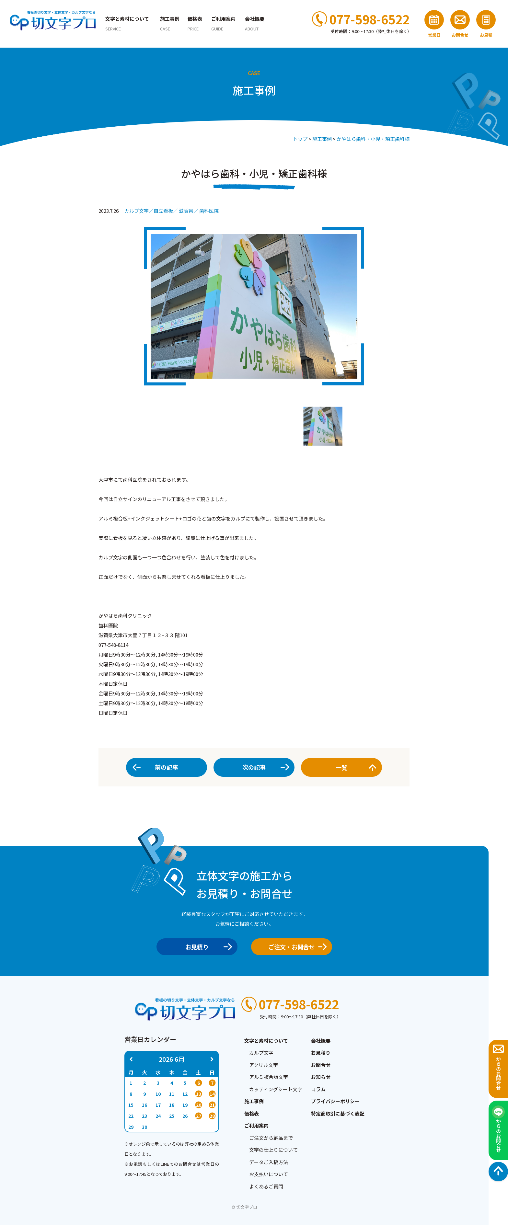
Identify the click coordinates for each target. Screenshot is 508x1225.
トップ (300, 138)
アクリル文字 (263, 1064)
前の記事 (166, 767)
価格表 (195, 23)
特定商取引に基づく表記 (337, 1113)
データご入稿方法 (268, 1162)
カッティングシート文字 (275, 1089)
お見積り (206, 947)
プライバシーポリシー (335, 1101)
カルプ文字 (261, 1052)
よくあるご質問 (266, 1186)
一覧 (354, 767)
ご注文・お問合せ (295, 947)
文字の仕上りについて (273, 1149)
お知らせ (320, 1076)
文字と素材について (127, 23)
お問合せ (320, 1064)
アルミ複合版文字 (268, 1076)
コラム (318, 1089)
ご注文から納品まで (271, 1137)
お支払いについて (268, 1174)
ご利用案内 (223, 23)
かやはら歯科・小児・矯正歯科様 (373, 138)
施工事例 (169, 23)
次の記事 (254, 767)
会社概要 (254, 23)
